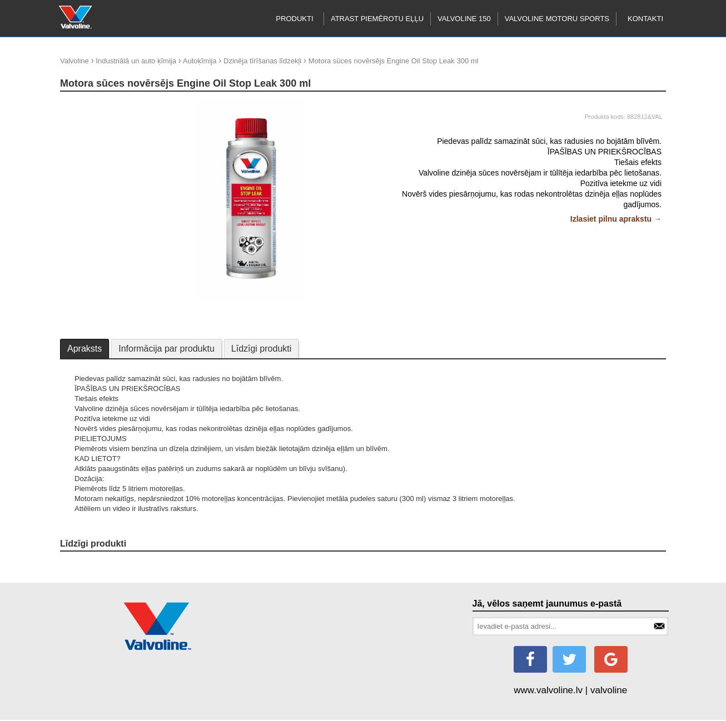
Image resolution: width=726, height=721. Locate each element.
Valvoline (74, 61)
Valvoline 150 (464, 18)
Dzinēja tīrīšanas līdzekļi (262, 61)
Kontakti (645, 18)
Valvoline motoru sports (557, 18)
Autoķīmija (200, 61)
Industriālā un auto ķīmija (136, 61)
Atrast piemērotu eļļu (377, 18)
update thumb (85, 105)
